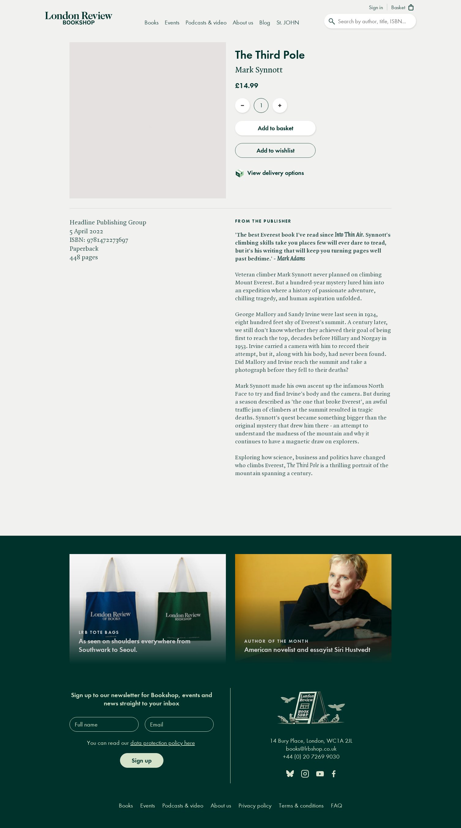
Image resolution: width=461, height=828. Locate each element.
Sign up (142, 760)
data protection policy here (162, 742)
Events (172, 22)
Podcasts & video (206, 22)
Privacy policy (255, 805)
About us (243, 22)
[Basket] (403, 8)
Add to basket (275, 128)
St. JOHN (287, 22)
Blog (264, 22)
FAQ (336, 805)
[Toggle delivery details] (273, 172)
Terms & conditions (301, 805)
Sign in (376, 7)
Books (151, 22)
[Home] (78, 17)
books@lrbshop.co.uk (311, 748)
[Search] (370, 21)
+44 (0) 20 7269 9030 (311, 756)
